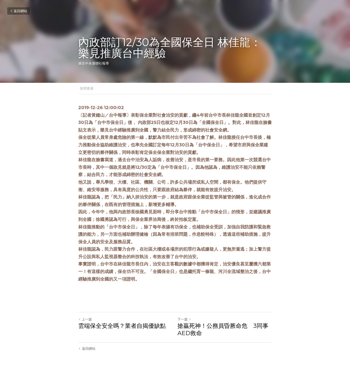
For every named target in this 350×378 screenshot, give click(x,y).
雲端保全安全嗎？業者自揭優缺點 (122, 325)
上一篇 (85, 319)
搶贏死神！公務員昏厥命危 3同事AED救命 (222, 329)
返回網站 (18, 11)
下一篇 (184, 319)
